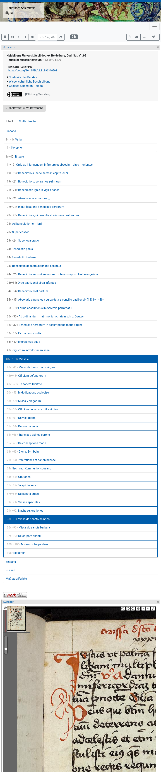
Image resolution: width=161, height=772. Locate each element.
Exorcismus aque (23, 341)
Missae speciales (23, 502)
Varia (14, 139)
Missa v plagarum (24, 401)
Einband (11, 131)
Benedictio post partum (27, 291)
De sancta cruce (23, 493)
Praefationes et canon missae (31, 460)
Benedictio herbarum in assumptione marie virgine (45, 325)
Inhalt (9, 121)
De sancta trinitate (24, 384)
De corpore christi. (24, 536)
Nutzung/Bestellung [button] (37, 94)
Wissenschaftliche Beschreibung (29, 81)
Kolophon (15, 147)
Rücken (10, 570)
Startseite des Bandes (23, 77)
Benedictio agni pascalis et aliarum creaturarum (43, 215)
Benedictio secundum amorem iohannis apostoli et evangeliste (52, 274)
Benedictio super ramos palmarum (34, 181)
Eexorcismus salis (24, 333)
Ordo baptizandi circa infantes (31, 282)
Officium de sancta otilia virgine (32, 409)
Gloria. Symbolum (24, 451)
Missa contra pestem (27, 544)
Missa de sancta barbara (28, 527)
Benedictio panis (20, 249)
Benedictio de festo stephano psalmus (34, 266)
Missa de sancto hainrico (28, 519)
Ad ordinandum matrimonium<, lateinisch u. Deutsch (46, 316)
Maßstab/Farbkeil (17, 578)
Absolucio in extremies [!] (28, 198)
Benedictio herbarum (22, 257)
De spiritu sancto (23, 485)
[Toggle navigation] (155, 26)
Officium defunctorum (26, 375)
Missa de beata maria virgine (31, 367)
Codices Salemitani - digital (26, 86)
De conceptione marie (26, 443)
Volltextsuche (27, 121)
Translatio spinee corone (28, 434)
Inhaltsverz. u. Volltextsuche (24, 108)
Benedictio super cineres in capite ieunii (38, 173)
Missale (17, 359)
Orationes (18, 477)
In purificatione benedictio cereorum (35, 207)
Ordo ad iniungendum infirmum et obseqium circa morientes (50, 164)
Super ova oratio (23, 240)
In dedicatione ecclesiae (28, 392)
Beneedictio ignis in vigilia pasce (33, 190)
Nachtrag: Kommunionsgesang (29, 468)
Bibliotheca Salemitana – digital (21, 10)
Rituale (15, 156)
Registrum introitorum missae (28, 350)
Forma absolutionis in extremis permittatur (39, 308)
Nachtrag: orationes (25, 510)
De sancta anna (22, 426)
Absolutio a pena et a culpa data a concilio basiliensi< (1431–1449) (55, 299)
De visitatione (21, 418)
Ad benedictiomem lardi (24, 223)
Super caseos (18, 232)
